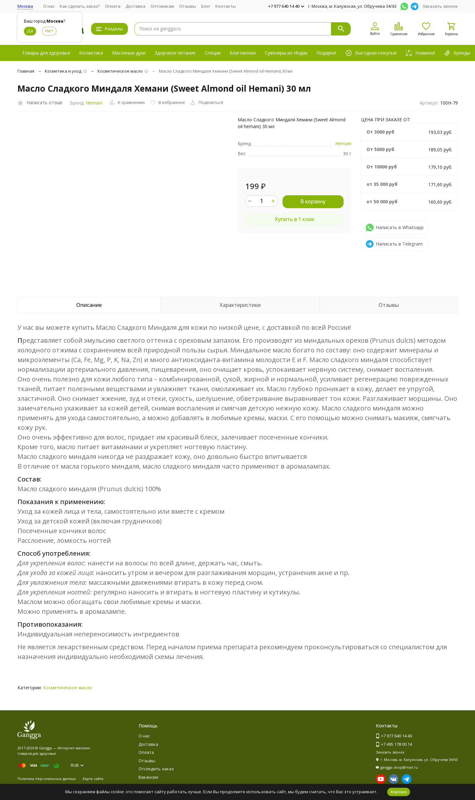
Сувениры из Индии (286, 53)
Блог (205, 6)
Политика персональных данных (46, 778)
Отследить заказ (156, 769)
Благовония (243, 53)
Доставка (135, 6)
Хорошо (398, 792)
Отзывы (187, 6)
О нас (49, 6)
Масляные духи (129, 53)
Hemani (94, 103)
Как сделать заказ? (80, 6)
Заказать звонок (440, 6)
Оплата (112, 6)
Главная (25, 71)
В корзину (312, 201)
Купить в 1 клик (294, 219)
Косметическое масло (120, 71)
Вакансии (148, 777)
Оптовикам (162, 6)
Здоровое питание (175, 53)
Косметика (91, 53)
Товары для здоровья (46, 53)
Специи (213, 53)
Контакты (225, 6)
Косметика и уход (63, 71)
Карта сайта (93, 778)
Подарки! (326, 53)
